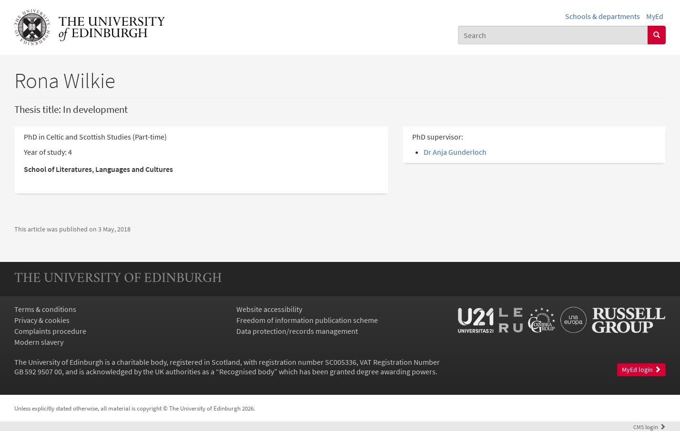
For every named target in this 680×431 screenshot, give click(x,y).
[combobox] (553, 35)
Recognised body (246, 371)
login (649, 427)
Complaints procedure (50, 331)
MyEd (654, 16)
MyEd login (641, 370)
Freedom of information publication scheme (307, 320)
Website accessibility (269, 309)
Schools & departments (602, 16)
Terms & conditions (45, 309)
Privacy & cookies (42, 320)
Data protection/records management (297, 331)
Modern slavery (38, 342)
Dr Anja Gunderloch (455, 152)
